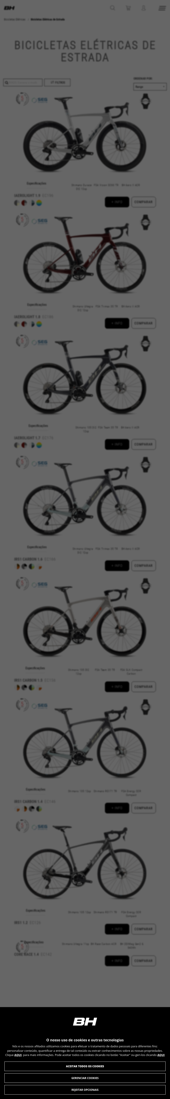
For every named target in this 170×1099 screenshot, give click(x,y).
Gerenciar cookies (85, 1078)
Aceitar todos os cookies (85, 1066)
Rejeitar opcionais (85, 1090)
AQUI (18, 1055)
